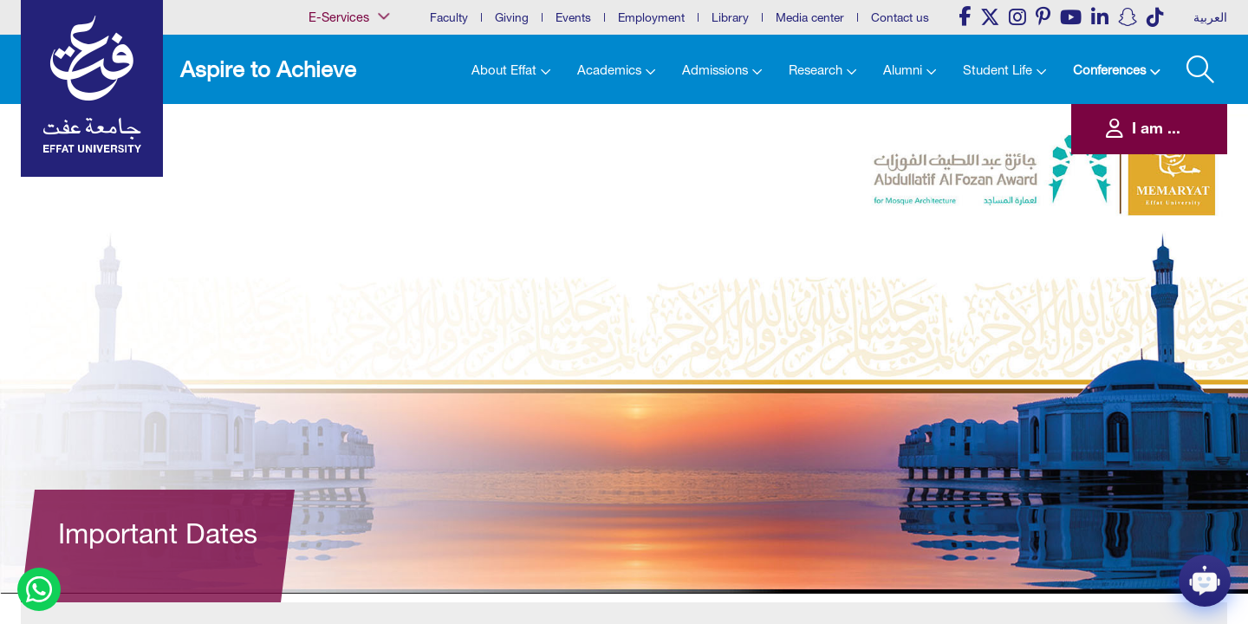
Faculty (449, 17)
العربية (1210, 17)
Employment (651, 17)
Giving (512, 17)
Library (730, 17)
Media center (810, 17)
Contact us (900, 17)
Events (573, 17)
